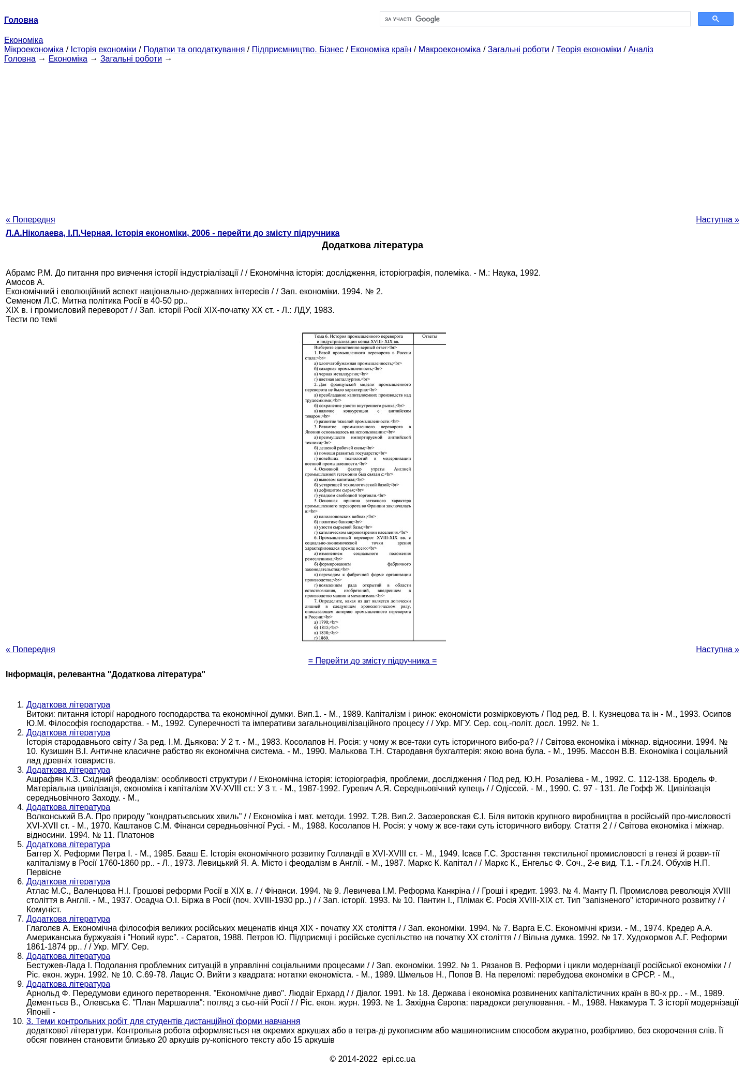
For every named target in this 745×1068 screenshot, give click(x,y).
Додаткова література (68, 704)
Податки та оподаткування (194, 49)
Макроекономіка (450, 49)
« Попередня (30, 219)
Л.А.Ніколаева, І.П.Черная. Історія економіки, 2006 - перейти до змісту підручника (172, 233)
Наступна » (717, 219)
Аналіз (640, 49)
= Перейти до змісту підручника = (372, 660)
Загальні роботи (518, 49)
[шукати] (534, 19)
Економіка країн (381, 49)
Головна (20, 58)
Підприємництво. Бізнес (298, 49)
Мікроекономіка (34, 49)
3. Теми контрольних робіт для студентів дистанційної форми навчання (163, 1021)
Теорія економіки (588, 49)
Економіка (23, 40)
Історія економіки (104, 49)
